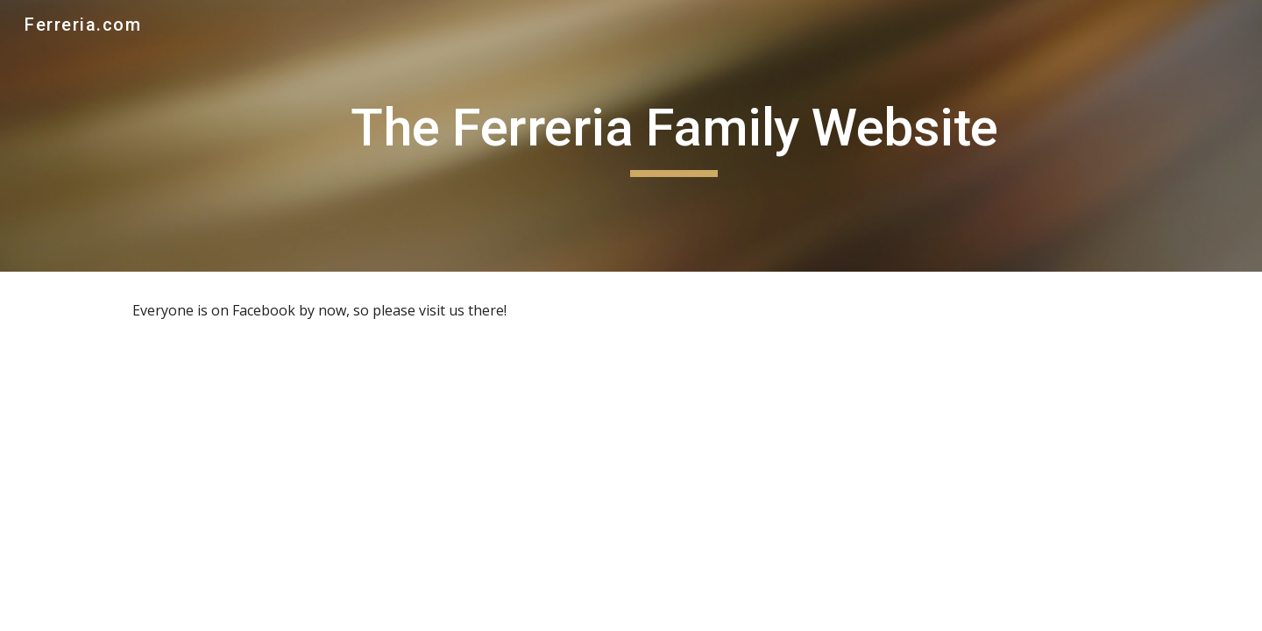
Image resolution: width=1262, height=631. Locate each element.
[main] (674, 136)
